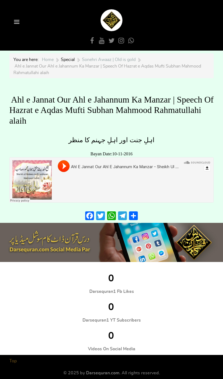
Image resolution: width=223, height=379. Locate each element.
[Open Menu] (16, 22)
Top (13, 361)
